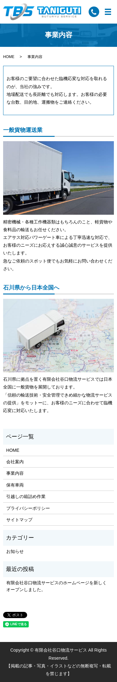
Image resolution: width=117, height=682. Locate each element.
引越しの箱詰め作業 (26, 496)
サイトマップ (19, 519)
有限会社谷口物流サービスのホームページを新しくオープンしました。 (56, 586)
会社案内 (15, 461)
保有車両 (15, 484)
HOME (8, 57)
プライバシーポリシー (28, 508)
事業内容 (15, 473)
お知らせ (15, 551)
